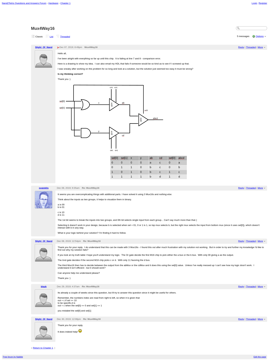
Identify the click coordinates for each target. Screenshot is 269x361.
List (51, 36)
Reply (241, 47)
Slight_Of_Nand (43, 47)
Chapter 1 (65, 3)
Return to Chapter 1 (43, 348)
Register (263, 3)
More (260, 47)
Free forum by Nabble (13, 357)
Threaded (65, 36)
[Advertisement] (134, 15)
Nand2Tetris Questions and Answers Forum (24, 3)
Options (260, 36)
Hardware (53, 3)
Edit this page (260, 357)
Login (254, 3)
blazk (44, 286)
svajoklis (44, 188)
